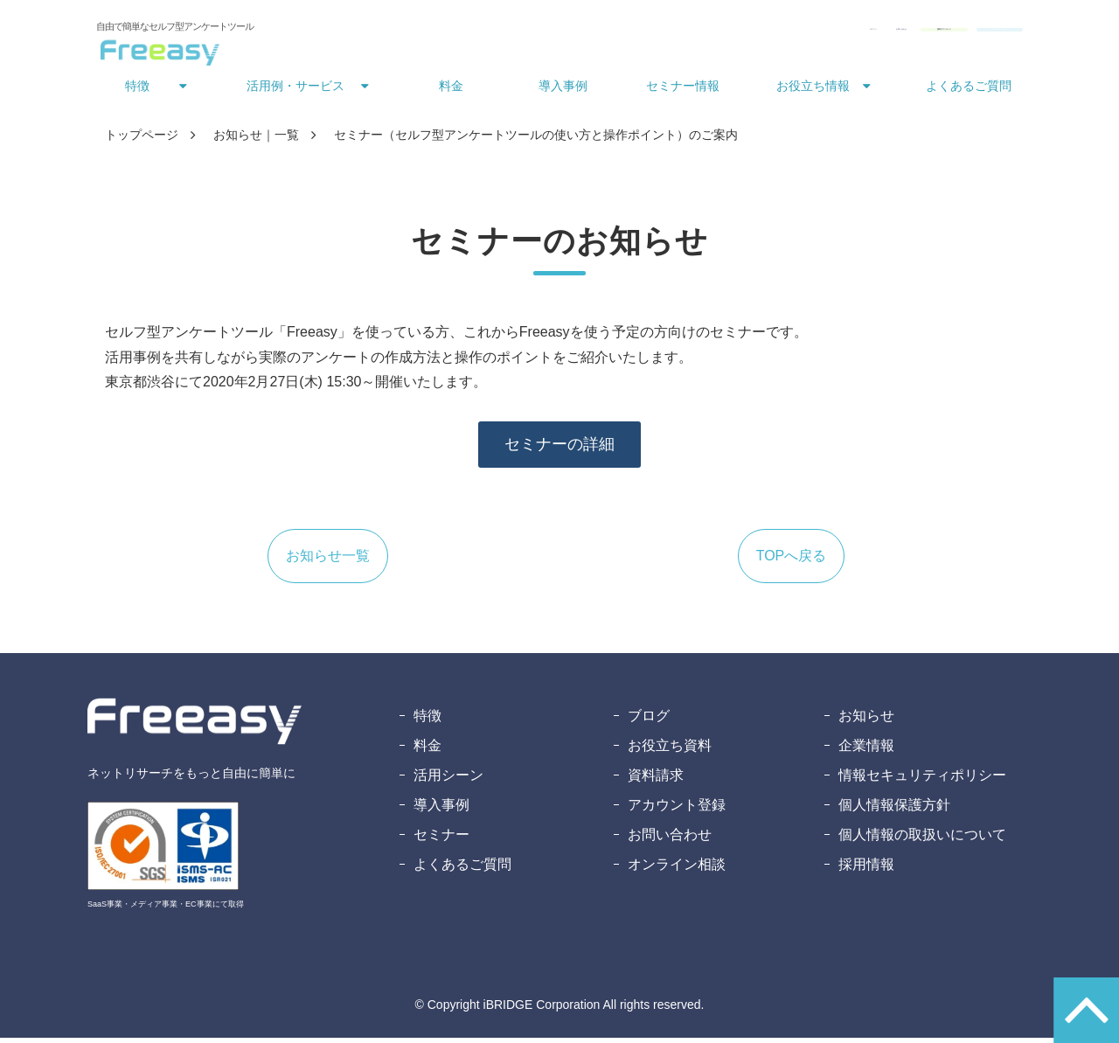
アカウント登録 (677, 810)
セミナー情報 (682, 91)
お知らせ (866, 720)
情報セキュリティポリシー (922, 780)
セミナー (441, 839)
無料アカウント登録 (954, 33)
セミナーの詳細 (559, 449)
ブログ (649, 720)
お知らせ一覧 (328, 560)
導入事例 (563, 91)
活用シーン (448, 780)
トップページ (141, 140)
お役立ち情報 (813, 91)
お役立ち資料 (670, 750)
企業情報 (866, 750)
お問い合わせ (699, 33)
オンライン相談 (677, 869)
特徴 (137, 91)
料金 (451, 91)
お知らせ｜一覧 (256, 140)
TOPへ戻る (791, 560)
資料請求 (656, 780)
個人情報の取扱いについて (922, 839)
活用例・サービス (295, 91)
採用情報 (866, 869)
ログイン (618, 33)
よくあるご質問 (968, 91)
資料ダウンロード (813, 33)
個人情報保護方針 (894, 810)
